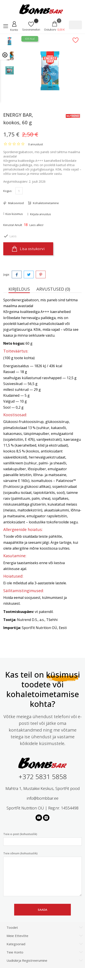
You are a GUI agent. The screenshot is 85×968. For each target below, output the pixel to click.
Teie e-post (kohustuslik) (42, 839)
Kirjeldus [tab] (19, 289)
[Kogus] (19, 190)
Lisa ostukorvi (28, 249)
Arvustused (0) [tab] (53, 289)
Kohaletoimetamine (45, 203)
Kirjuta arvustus (40, 214)
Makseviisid (15, 203)
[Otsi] (75, 25)
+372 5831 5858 (43, 776)
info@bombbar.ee (42, 798)
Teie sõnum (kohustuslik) (42, 873)
